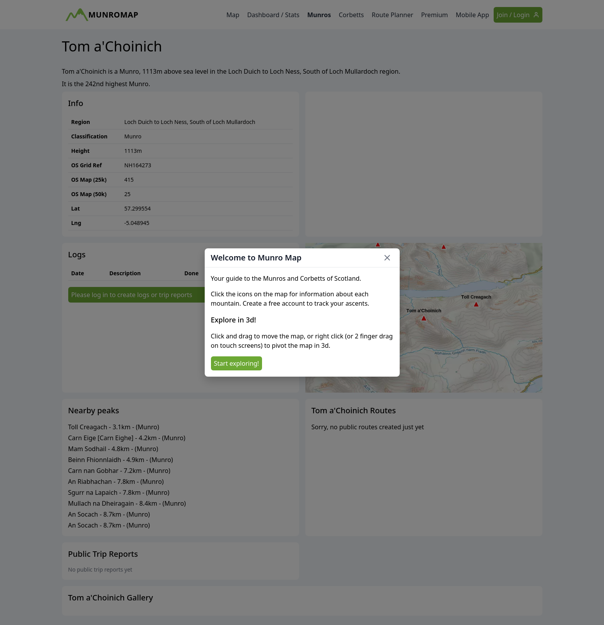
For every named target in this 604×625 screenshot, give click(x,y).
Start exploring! (236, 363)
